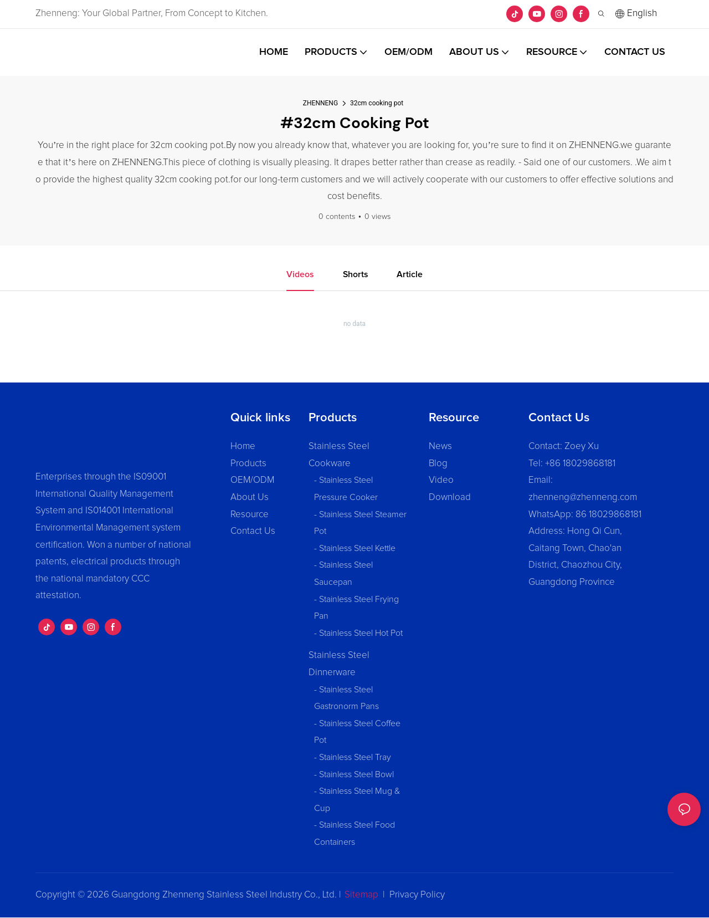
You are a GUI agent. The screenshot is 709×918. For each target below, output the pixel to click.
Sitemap (361, 895)
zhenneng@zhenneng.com (582, 497)
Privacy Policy (417, 895)
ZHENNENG (320, 103)
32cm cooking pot (376, 103)
